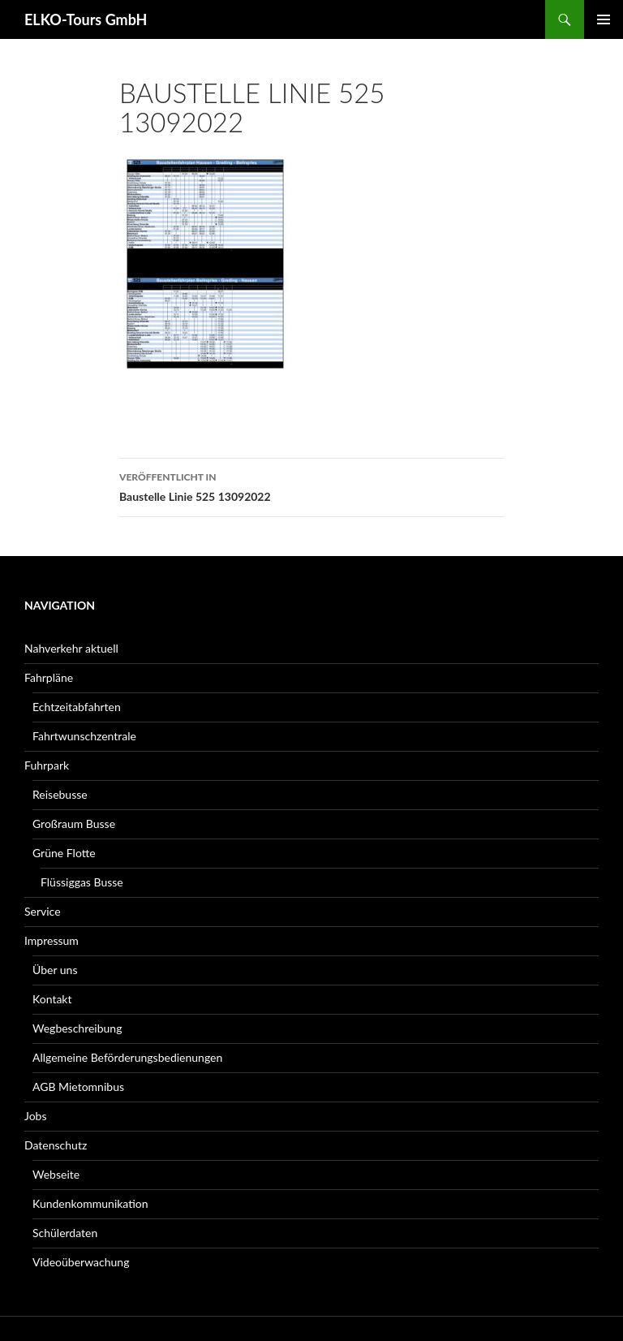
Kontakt (52, 999)
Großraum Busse (73, 823)
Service (42, 911)
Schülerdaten (64, 1233)
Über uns (54, 970)
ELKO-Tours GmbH (85, 19)
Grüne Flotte (64, 853)
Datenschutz (55, 1145)
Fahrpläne (48, 677)
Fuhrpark (46, 765)
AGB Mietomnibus (78, 1086)
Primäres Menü (603, 19)
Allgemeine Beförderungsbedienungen (127, 1057)
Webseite (55, 1174)
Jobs (35, 1116)
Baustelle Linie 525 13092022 (311, 485)
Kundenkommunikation (90, 1203)
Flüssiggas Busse (82, 882)
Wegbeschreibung (77, 1028)
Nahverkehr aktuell (71, 648)
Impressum (51, 940)
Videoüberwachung (80, 1262)
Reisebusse (60, 794)
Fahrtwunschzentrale (84, 736)
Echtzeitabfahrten (76, 707)
